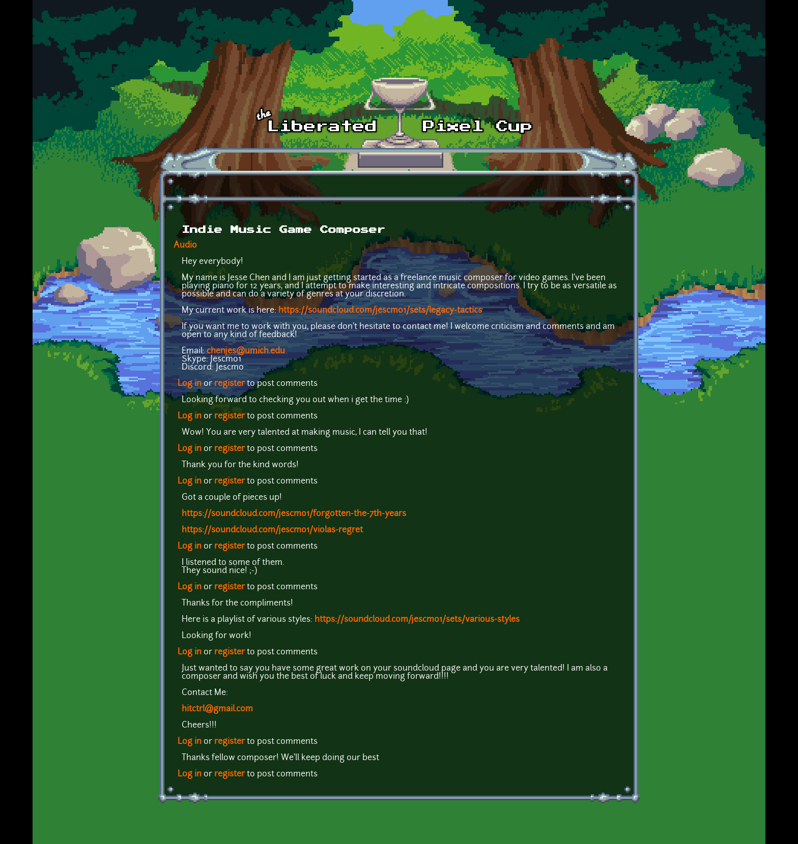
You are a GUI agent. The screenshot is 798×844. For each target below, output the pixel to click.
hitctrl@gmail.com (217, 709)
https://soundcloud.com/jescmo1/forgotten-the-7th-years (294, 514)
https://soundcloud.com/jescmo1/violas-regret (272, 530)
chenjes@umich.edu (246, 351)
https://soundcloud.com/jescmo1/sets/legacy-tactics (380, 311)
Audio (185, 246)
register (229, 384)
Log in (190, 384)
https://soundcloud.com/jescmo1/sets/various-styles (417, 620)
